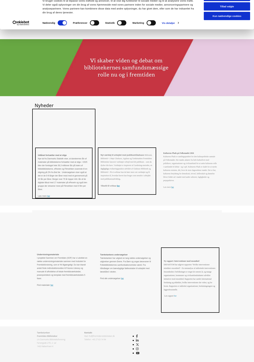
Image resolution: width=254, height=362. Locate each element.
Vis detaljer (168, 34)
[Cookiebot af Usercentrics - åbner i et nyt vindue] (21, 34)
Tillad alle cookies (227, 8)
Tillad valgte (227, 17)
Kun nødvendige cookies (227, 27)
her (48, 196)
